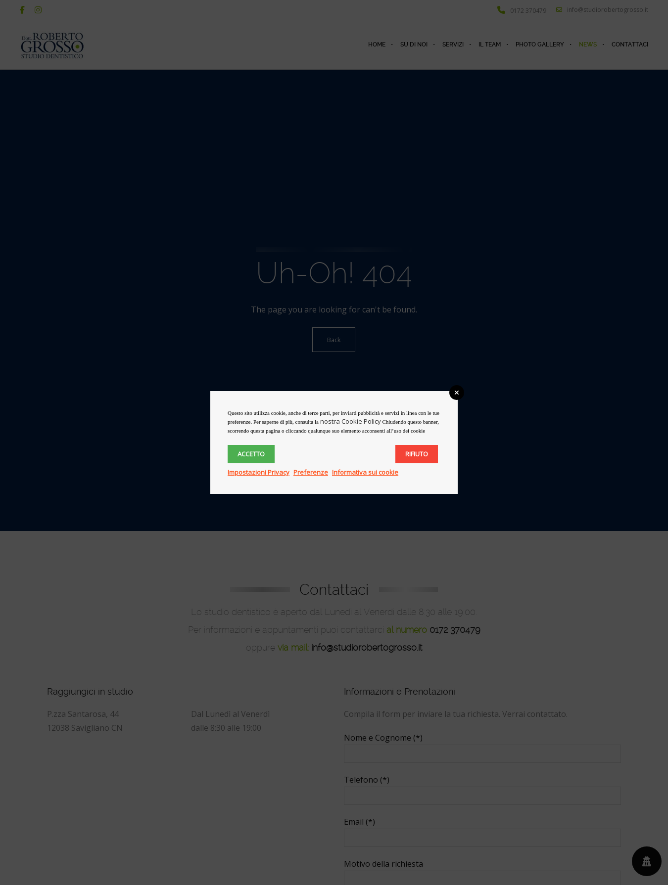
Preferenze (310, 472)
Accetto (251, 453)
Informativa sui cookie (365, 472)
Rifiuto (416, 453)
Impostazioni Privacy (258, 472)
